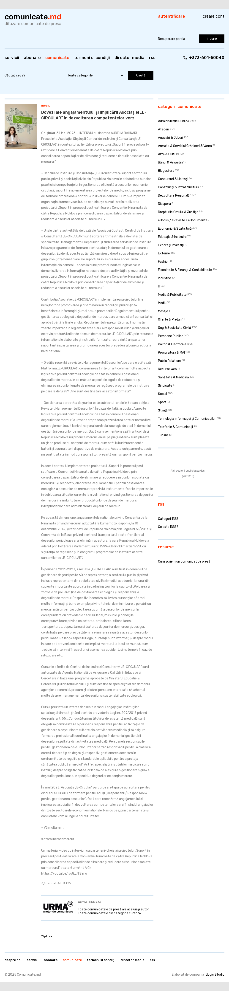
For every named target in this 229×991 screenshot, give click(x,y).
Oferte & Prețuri (170, 319)
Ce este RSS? (168, 527)
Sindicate (165, 386)
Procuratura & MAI (171, 353)
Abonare (32, 57)
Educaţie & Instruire (172, 237)
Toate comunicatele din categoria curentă (109, 913)
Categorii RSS (168, 519)
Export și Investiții (171, 245)
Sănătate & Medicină (173, 377)
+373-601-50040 (206, 57)
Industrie (164, 278)
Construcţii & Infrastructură (178, 187)
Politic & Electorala (172, 344)
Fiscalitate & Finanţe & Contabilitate (185, 270)
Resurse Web (167, 369)
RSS (152, 57)
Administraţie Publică (173, 121)
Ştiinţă (163, 410)
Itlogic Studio (214, 975)
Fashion (163, 262)
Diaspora (164, 204)
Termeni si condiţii (92, 57)
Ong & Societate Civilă (174, 328)
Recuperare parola (171, 39)
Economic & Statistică (175, 229)
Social (162, 394)
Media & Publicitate (172, 295)
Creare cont (213, 16)
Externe (164, 253)
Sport (162, 402)
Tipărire (46, 936)
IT (159, 286)
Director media (129, 57)
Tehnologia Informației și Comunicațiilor (187, 419)
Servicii (12, 57)
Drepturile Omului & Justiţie (178, 212)
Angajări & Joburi (170, 138)
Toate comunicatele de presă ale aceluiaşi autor (113, 909)
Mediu (46, 105)
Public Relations (170, 361)
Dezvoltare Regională (174, 195)
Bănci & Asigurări (170, 162)
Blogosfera (166, 171)
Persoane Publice (170, 336)
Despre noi (13, 960)
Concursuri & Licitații (173, 179)
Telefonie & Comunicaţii (175, 427)
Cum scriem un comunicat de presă (184, 561)
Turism (163, 435)
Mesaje (163, 311)
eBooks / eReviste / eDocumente (182, 220)
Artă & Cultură (168, 154)
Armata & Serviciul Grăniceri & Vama (185, 146)
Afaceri (163, 129)
